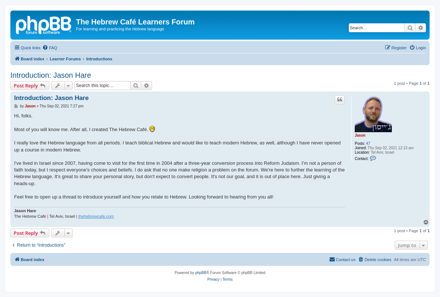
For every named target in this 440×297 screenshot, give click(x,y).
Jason (360, 135)
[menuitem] (49, 47)
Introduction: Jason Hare (50, 75)
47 (368, 143)
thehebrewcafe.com (96, 216)
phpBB (200, 273)
